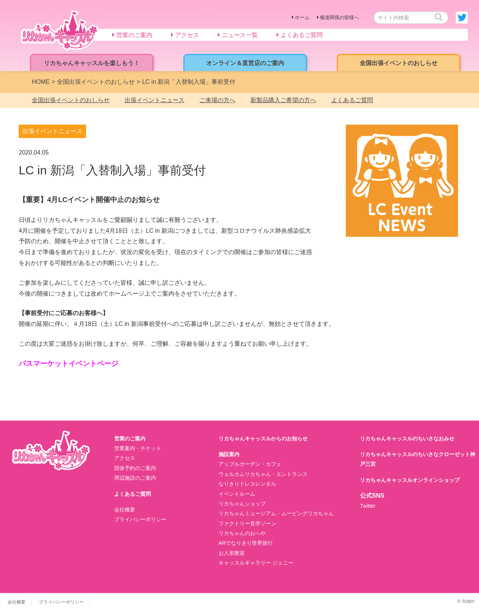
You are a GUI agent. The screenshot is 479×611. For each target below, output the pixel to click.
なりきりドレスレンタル (247, 484)
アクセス (124, 458)
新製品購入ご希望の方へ (283, 100)
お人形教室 (232, 553)
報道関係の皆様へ (339, 17)
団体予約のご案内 (135, 468)
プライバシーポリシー (140, 519)
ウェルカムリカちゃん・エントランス (263, 474)
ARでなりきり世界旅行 (246, 543)
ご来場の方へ (217, 100)
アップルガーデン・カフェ (250, 464)
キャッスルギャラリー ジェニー (256, 563)
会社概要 (124, 510)
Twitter (367, 506)
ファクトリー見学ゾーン (247, 523)
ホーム (302, 17)
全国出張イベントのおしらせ (71, 100)
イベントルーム (237, 494)
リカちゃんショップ (242, 504)
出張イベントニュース (154, 100)
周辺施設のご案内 (135, 478)
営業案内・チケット (137, 448)
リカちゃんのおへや (242, 533)
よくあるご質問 (352, 100)
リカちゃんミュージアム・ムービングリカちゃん (276, 513)
